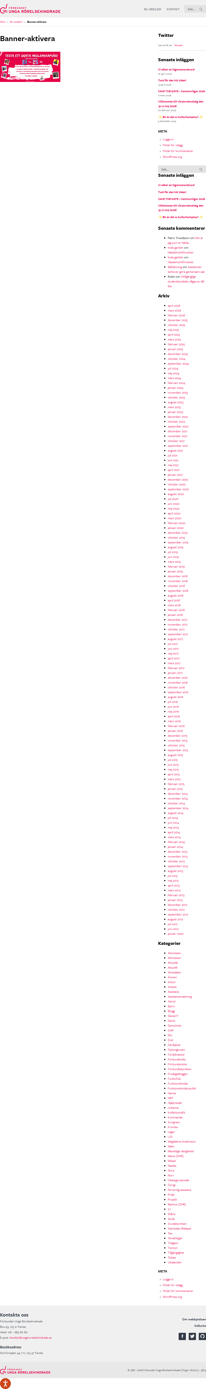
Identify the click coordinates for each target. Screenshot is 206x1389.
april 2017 (174, 658)
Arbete (172, 987)
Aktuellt (172, 967)
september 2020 (178, 489)
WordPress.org (172, 156)
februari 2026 (176, 315)
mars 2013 (174, 890)
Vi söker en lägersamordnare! (176, 69)
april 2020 (174, 513)
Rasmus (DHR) (177, 1204)
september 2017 (178, 634)
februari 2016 (176, 726)
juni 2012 (173, 929)
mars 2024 (174, 378)
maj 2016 (173, 711)
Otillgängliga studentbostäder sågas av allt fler (186, 281)
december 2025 (178, 320)
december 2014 (177, 793)
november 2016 (178, 682)
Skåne (171, 1214)
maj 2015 (173, 769)
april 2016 (174, 716)
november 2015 (177, 740)
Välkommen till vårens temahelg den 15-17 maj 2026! (180, 103)
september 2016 (178, 692)
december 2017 (177, 619)
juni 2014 (173, 822)
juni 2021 (173, 460)
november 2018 (178, 581)
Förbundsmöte (177, 1064)
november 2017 (177, 624)
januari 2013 (175, 900)
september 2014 (178, 808)
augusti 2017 (175, 639)
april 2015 (174, 774)
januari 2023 (175, 412)
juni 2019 (173, 556)
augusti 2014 (175, 813)
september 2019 (178, 542)
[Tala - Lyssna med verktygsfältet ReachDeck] (5, 1383)
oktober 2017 (176, 629)
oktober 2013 (176, 861)
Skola (171, 1218)
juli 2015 (173, 759)
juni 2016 (173, 706)
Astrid (171, 1001)
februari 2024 (176, 383)
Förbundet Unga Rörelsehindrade (30, 8)
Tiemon (173, 1247)
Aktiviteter (174, 953)
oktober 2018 (176, 585)
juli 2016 (173, 701)
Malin (171, 1146)
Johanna (173, 1107)
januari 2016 (175, 730)
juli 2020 (173, 498)
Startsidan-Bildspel (179, 1228)
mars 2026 (174, 310)
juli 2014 (173, 817)
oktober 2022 (176, 421)
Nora (171, 1170)
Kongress (174, 1122)
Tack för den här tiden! (172, 80)
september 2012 (178, 914)
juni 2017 (173, 648)
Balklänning (175, 267)
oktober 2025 (176, 325)
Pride (171, 1194)
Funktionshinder (178, 1083)
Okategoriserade (178, 1180)
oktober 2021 (176, 441)
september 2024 (178, 363)
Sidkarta (200, 1325)
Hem (2, 22)
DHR (170, 1030)
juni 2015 (173, 764)
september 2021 (178, 445)
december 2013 (177, 851)
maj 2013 (173, 880)
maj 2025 (173, 329)
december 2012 (177, 904)
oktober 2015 (176, 745)
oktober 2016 (176, 687)
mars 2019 (174, 561)
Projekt (172, 1199)
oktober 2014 (176, 803)
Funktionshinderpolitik (182, 1088)
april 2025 (174, 334)
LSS (170, 1136)
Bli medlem (152, 9)
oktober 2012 (176, 909)
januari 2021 (175, 474)
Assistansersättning (180, 996)
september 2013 (178, 866)
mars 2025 (174, 339)
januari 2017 (175, 672)
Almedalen (174, 972)
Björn (171, 1006)
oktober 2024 (176, 358)
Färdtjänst (174, 1045)
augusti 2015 (175, 755)
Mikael (172, 1160)
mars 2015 (174, 779)
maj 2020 (173, 508)
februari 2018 (176, 610)
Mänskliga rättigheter (181, 1151)
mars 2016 (174, 721)
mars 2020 (174, 518)
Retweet (179, 45)
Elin (170, 1035)
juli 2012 (173, 924)
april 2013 (174, 885)
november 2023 (178, 392)
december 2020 (178, 479)
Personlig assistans (179, 1189)
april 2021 (174, 469)
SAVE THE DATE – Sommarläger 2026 (181, 91)
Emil (170, 1040)
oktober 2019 (176, 537)
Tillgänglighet (176, 1252)
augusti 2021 (175, 450)
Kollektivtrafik (176, 1112)
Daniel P (173, 1016)
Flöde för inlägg (173, 145)
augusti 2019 (175, 547)
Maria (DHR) (176, 1156)
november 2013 (177, 856)
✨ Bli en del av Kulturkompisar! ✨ (180, 117)
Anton (172, 982)
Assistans (173, 991)
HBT (170, 1098)
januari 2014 (175, 846)
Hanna (172, 1093)
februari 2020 (176, 523)
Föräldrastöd (176, 1054)
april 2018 (174, 600)
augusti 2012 (175, 919)
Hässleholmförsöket (180, 252)
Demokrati (174, 1025)
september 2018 (178, 590)
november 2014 (178, 798)
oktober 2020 (176, 484)
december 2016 (177, 677)
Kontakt (173, 9)
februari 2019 (176, 566)
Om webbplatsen (194, 1319)
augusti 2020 (176, 494)
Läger (171, 1131)
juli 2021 (173, 455)
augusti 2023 (175, 402)
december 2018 (177, 576)
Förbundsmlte (177, 1059)
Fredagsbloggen (178, 1073)
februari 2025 (176, 344)
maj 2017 (173, 653)
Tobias (172, 1257)
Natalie (172, 1165)
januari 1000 (175, 933)
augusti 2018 (175, 595)
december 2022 (178, 416)
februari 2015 (176, 784)
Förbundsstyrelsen (180, 1069)
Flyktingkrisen (176, 1049)
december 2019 (177, 532)
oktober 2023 (176, 397)
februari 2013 (176, 895)
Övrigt (172, 1185)
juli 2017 (173, 643)
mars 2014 (174, 837)
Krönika (173, 1127)
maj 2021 (173, 465)
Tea (170, 1233)
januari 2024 (175, 387)
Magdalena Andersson (182, 1141)
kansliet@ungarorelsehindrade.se (31, 1337)
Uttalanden (175, 1262)
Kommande (175, 1117)
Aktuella (173, 962)
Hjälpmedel (175, 1102)
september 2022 (178, 426)
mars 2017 (174, 663)
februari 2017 (176, 668)
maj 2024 (173, 373)
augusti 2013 (175, 871)
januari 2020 (175, 527)
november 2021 (177, 436)
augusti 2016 (175, 697)
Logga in (168, 139)
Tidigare (173, 1243)
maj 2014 (173, 827)
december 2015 (177, 735)
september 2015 (178, 750)
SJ (169, 1209)
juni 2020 (173, 503)
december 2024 (178, 354)
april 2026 (174, 305)
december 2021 (177, 431)
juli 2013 (173, 875)
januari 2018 (175, 614)
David (171, 1020)
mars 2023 (174, 407)
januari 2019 (175, 571)
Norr (171, 1175)
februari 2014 (176, 842)
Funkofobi (174, 1078)
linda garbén (175, 247)
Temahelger (175, 1238)
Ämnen (172, 977)
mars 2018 (174, 605)
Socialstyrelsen (177, 1223)
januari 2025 (175, 349)
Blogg (171, 1011)
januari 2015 (175, 788)
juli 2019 (173, 552)
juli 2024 (173, 368)
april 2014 (174, 832)
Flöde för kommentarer (178, 151)
